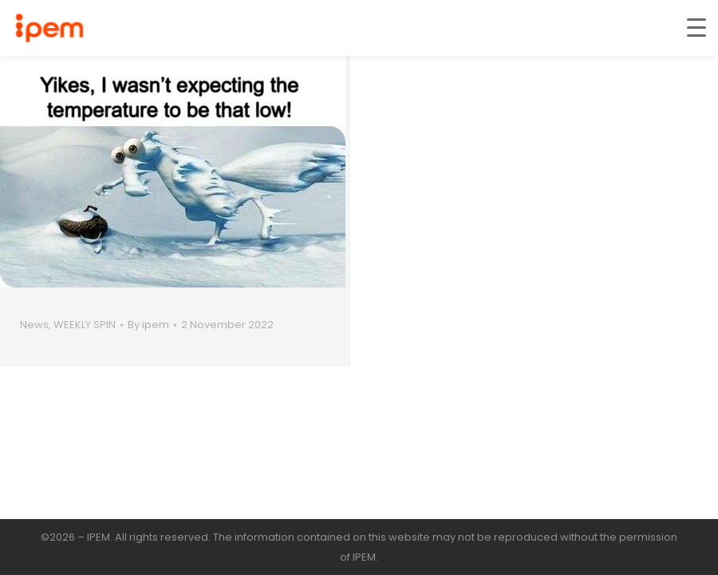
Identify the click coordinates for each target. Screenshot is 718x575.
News (34, 324)
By (148, 324)
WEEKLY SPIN (84, 324)
